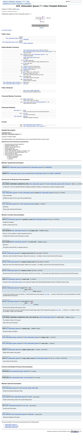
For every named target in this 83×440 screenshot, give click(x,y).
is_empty (25, 60)
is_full (24, 63)
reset (24, 70)
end (24, 84)
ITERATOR (26, 39)
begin (24, 82)
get (24, 72)
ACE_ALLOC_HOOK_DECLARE (31, 90)
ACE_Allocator (40, 50)
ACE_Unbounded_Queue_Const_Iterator (12, 42)
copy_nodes (26, 102)
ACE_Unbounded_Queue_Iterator (14, 38)
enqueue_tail (26, 66)
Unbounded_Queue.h (11, 423)
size (24, 76)
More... (18, 9)
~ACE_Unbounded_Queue (29, 57)
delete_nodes (26, 99)
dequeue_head (27, 69)
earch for (68, 1)
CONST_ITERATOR (28, 43)
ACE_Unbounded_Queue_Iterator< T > (32, 125)
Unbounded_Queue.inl (11, 426)
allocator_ (25, 116)
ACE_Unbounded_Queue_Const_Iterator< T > (34, 126)
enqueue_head (27, 68)
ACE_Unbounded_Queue (29, 50)
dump (24, 79)
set (24, 73)
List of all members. (7, 30)
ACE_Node (16, 110)
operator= (25, 54)
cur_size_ (25, 113)
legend (41, 27)
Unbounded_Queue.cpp (11, 425)
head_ (24, 110)
